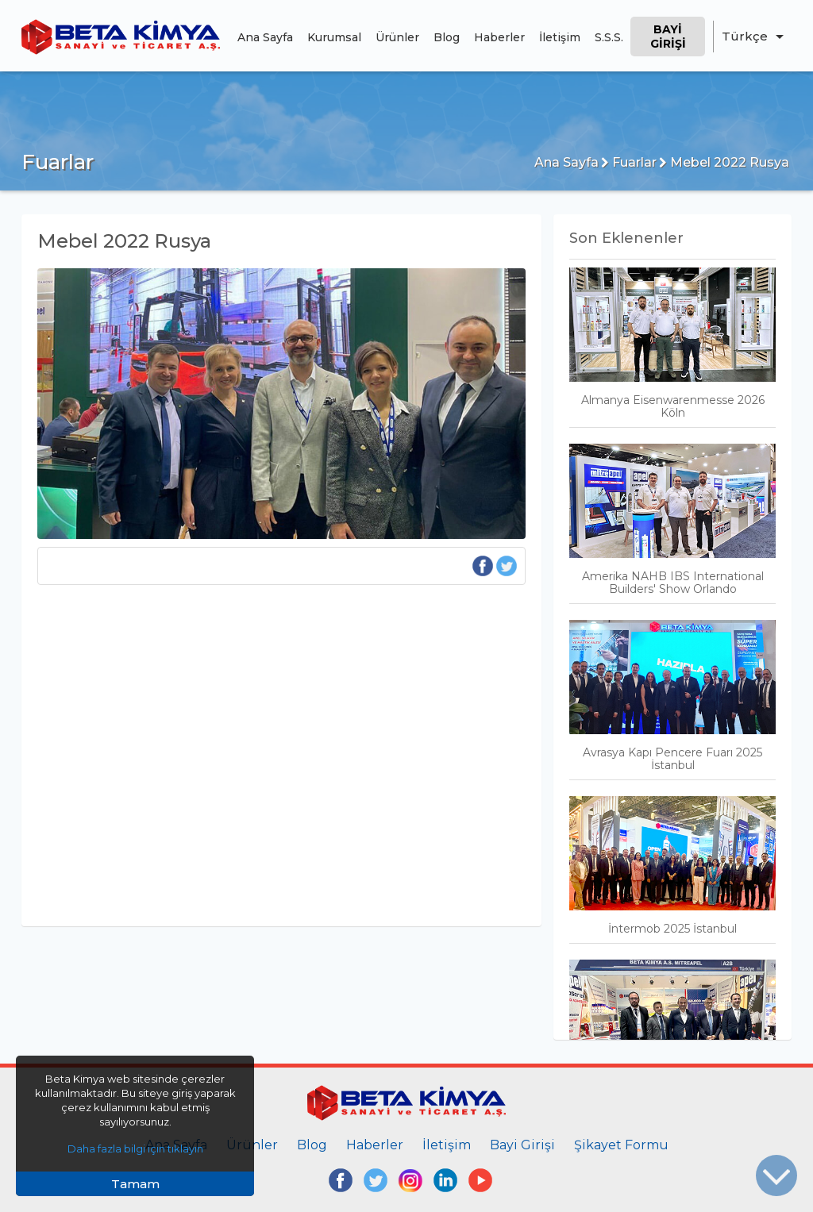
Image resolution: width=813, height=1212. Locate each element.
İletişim (559, 37)
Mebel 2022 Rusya (724, 162)
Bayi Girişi (668, 36)
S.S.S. (609, 37)
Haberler (499, 37)
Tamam (135, 1183)
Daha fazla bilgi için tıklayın (135, 1148)
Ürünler (397, 37)
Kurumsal (334, 37)
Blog (446, 37)
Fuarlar (629, 162)
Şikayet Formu (621, 1144)
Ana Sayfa (265, 37)
